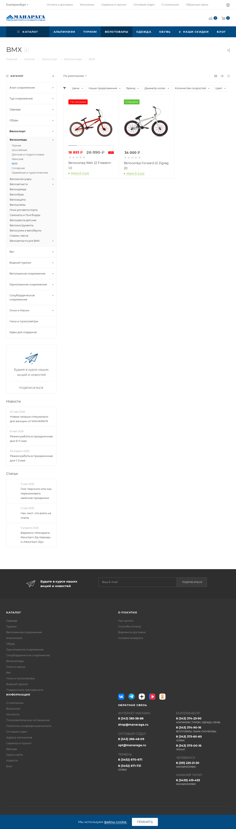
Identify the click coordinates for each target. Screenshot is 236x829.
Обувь (10, 643)
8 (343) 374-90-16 (203, 729)
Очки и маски (15, 666)
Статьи (12, 474)
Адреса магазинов (19, 737)
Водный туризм (17, 684)
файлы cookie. (115, 822)
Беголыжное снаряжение (24, 632)
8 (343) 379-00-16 (203, 747)
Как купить (125, 620)
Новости (13, 401)
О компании (14, 702)
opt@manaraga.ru (132, 745)
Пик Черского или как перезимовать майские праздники (36, 493)
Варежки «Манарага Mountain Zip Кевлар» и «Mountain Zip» (36, 537)
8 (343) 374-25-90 (203, 720)
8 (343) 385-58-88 (130, 718)
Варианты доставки (132, 632)
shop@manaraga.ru (133, 724)
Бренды (11, 749)
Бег (8, 672)
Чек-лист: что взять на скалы (36, 515)
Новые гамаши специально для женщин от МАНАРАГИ (29, 419)
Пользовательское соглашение (28, 720)
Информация (18, 694)
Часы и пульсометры (20, 678)
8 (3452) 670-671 (130, 759)
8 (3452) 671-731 (145, 767)
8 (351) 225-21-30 (203, 764)
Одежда (11, 620)
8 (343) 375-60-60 (203, 738)
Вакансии (13, 708)
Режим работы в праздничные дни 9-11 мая (31, 439)
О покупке (127, 612)
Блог (9, 766)
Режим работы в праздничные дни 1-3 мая (31, 458)
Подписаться (192, 582)
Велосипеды (15, 661)
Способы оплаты (129, 626)
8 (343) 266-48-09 (131, 739)
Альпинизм (14, 638)
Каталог (13, 612)
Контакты (12, 714)
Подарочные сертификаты (24, 689)
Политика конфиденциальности (28, 725)
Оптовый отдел (16, 731)
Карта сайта (14, 754)
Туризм (11, 626)
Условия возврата (130, 638)
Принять (145, 822)
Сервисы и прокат (19, 743)
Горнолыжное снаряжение (25, 649)
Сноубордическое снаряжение (28, 655)
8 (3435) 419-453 (203, 782)
